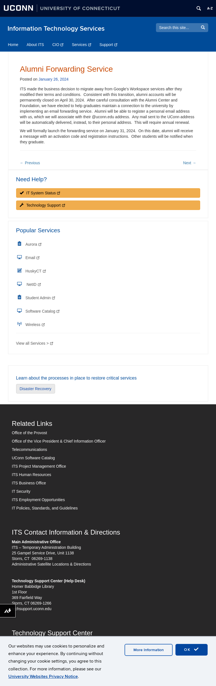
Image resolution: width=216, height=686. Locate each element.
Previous (30, 163)
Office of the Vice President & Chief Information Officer (59, 441)
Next (189, 163)
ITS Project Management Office (39, 466)
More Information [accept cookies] (148, 650)
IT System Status (40, 193)
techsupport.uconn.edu (31, 609)
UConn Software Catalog (33, 458)
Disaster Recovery (35, 389)
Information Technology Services (56, 29)
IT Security (21, 491)
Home (13, 44)
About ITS (35, 44)
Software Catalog (43, 311)
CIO (57, 44)
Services (81, 44)
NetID (33, 284)
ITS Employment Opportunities (38, 499)
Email (32, 257)
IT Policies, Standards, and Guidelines (45, 508)
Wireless (35, 324)
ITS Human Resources (31, 474)
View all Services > (34, 343)
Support (109, 44)
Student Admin (40, 298)
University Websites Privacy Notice (43, 676)
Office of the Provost (29, 433)
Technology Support (42, 205)
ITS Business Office (29, 483)
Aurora (34, 244)
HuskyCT (36, 271)
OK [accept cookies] (191, 649)
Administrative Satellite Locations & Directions (51, 564)
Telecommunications (29, 449)
